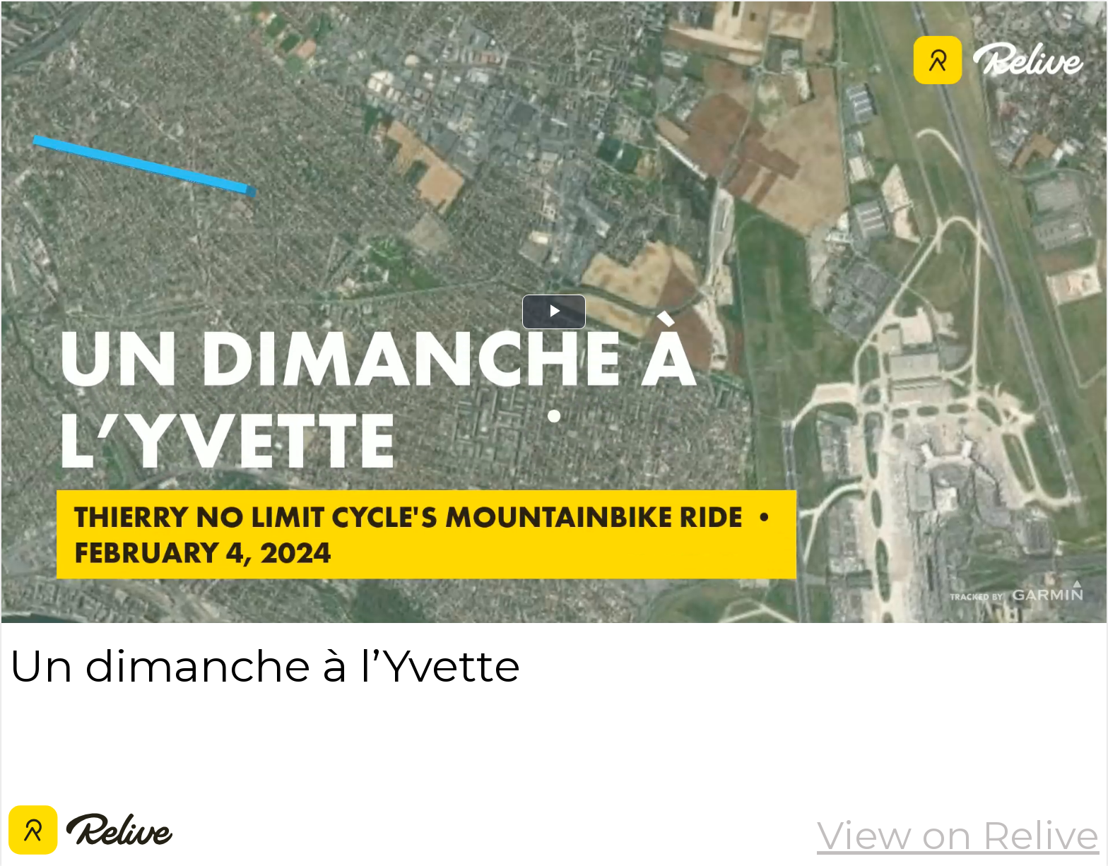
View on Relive (958, 835)
